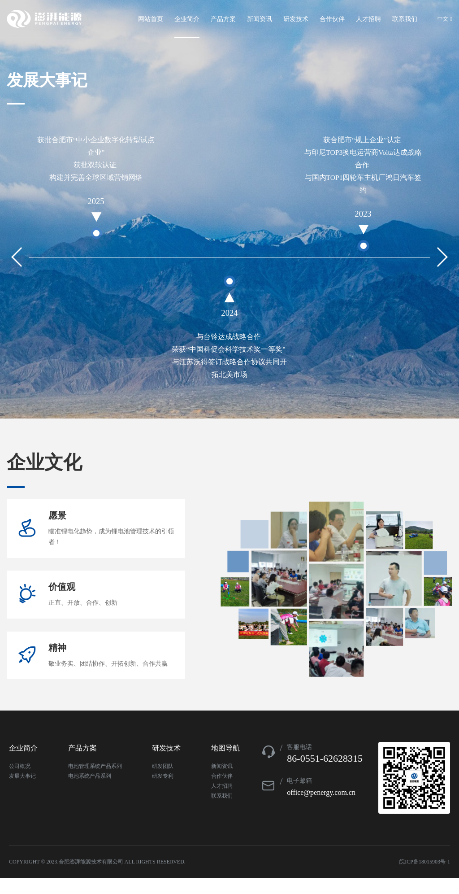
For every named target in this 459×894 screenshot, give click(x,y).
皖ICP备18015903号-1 (424, 878)
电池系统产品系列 (89, 792)
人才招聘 (222, 802)
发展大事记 (22, 792)
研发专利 (162, 792)
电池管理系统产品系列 (95, 782)
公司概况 (19, 782)
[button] (442, 257)
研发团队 (162, 782)
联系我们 (222, 812)
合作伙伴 (222, 792)
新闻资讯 (222, 782)
